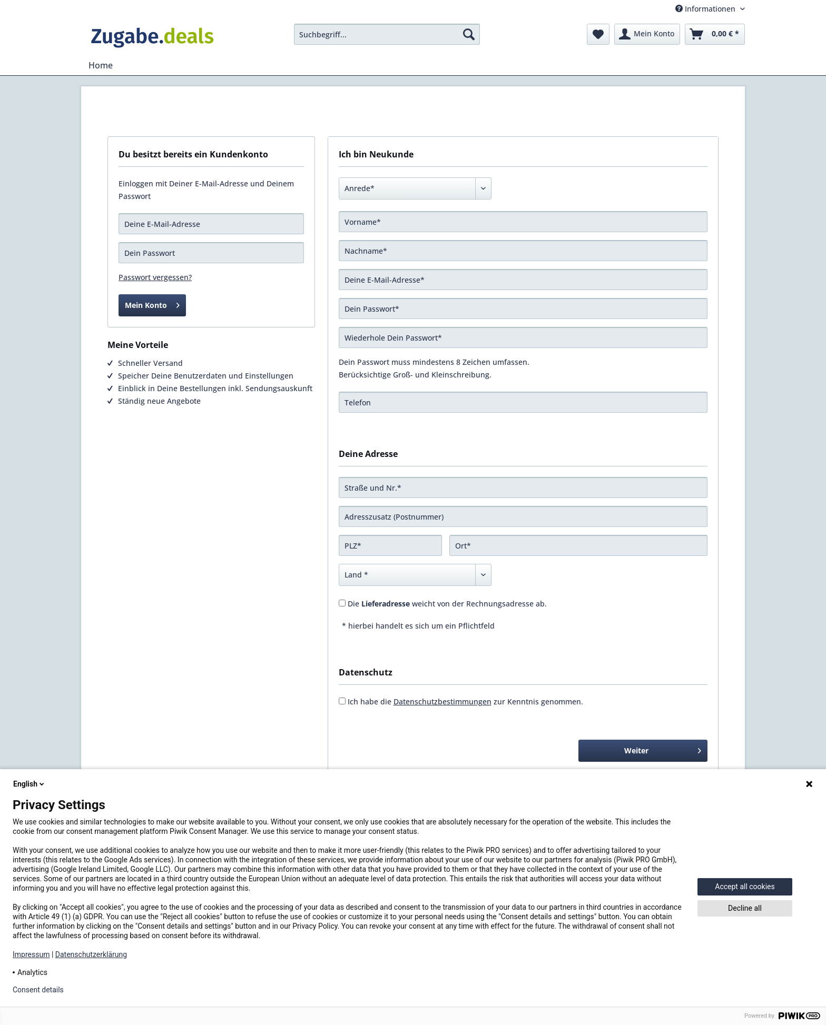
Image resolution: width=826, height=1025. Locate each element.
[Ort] (578, 545)
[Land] (415, 575)
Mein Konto (152, 303)
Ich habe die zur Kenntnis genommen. (465, 701)
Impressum (31, 954)
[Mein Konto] (647, 34)
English (29, 784)
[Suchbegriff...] (387, 34)
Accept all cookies (744, 886)
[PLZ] (390, 545)
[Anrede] (415, 188)
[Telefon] (523, 402)
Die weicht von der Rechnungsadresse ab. (447, 604)
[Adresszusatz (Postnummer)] (523, 516)
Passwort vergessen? (155, 277)
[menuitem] (387, 34)
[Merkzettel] (598, 34)
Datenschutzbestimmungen (442, 701)
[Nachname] (523, 250)
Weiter (662, 748)
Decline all (745, 908)
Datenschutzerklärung (91, 954)
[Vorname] (523, 221)
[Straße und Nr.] (523, 487)
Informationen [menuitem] (706, 9)
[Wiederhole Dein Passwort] (523, 337)
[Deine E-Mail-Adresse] (523, 279)
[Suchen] (469, 34)
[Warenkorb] (715, 34)
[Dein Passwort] (523, 308)
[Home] (100, 65)
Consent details (38, 990)
